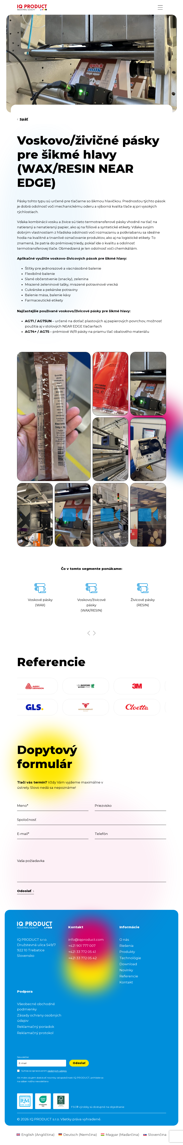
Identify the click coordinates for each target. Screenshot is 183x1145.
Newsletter (23, 1057)
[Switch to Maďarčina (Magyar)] (120, 1135)
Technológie (130, 958)
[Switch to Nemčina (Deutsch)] (77, 1135)
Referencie (128, 976)
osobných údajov (57, 1070)
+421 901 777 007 (82, 946)
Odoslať (25, 891)
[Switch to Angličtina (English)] (35, 1135)
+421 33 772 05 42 (82, 958)
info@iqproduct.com (86, 940)
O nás (124, 940)
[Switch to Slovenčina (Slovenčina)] (154, 1135)
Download (128, 964)
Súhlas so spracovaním (44, 1070)
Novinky (126, 970)
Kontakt (126, 982)
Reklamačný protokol (35, 1033)
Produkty (127, 952)
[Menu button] (160, 7)
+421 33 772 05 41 (82, 952)
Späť (22, 119)
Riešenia (126, 946)
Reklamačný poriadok (35, 1027)
